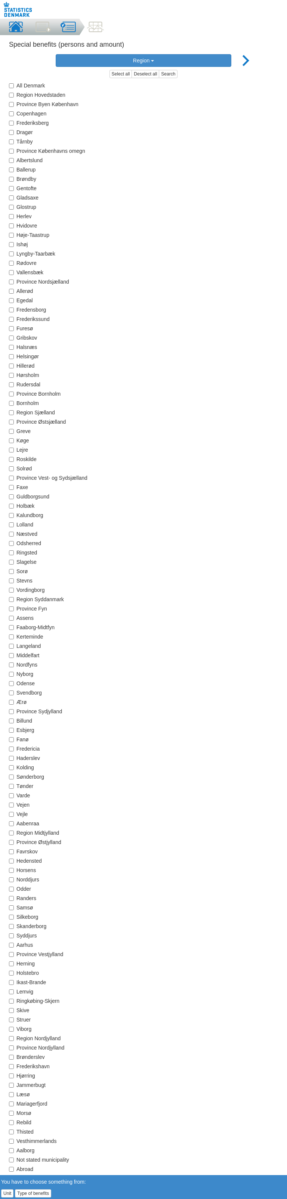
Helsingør (24, 356)
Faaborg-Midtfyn (32, 627)
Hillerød (21, 366)
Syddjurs (23, 936)
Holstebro (24, 973)
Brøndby (22, 179)
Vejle (18, 814)
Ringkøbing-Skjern (34, 1001)
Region (143, 61)
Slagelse (23, 562)
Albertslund (26, 160)
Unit (7, 1193)
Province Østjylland (35, 842)
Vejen (19, 805)
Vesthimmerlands (32, 1141)
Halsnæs (23, 347)
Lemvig (21, 992)
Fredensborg (27, 310)
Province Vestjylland (36, 954)
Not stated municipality (39, 1160)
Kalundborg (26, 515)
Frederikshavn (29, 1066)
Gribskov (23, 338)
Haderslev (24, 758)
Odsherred (25, 543)
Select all (121, 74)
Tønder (21, 786)
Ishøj (18, 244)
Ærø (18, 702)
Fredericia (24, 749)
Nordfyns (23, 665)
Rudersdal (24, 384)
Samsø (21, 908)
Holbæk (21, 506)
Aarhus (21, 945)
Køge (19, 441)
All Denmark (27, 86)
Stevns (21, 581)
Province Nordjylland (36, 1048)
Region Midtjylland (34, 833)
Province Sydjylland (35, 711)
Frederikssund (29, 319)
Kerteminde (26, 637)
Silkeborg (23, 917)
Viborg (20, 1029)
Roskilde (23, 459)
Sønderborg (26, 777)
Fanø (19, 739)
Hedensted (25, 861)
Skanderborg (27, 926)
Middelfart (24, 655)
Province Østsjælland (37, 422)
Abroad (21, 1169)
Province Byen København (43, 104)
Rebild (20, 1122)
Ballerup (22, 170)
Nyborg (21, 674)
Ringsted (23, 553)
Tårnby (21, 142)
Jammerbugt (27, 1085)
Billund (20, 721)
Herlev (20, 216)
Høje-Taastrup (29, 235)
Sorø (18, 571)
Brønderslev (26, 1057)
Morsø (20, 1113)
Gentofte (23, 188)
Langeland (25, 646)
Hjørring (22, 1076)
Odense (22, 683)
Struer (20, 1020)
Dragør (21, 132)
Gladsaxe (23, 198)
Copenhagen (27, 114)
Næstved (23, 534)
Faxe (18, 487)
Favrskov (23, 852)
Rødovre (23, 263)
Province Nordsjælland (39, 282)
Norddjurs (24, 880)
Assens (21, 618)
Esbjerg (21, 730)
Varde (19, 795)
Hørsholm (24, 375)
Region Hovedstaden (37, 95)
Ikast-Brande (27, 982)
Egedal (21, 300)
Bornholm (24, 403)
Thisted (21, 1132)
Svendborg (25, 693)
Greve (20, 431)
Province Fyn (28, 609)
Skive (19, 1010)
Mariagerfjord (28, 1104)
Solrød (20, 469)
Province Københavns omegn (47, 151)
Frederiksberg (29, 123)
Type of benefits (33, 1193)
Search (168, 74)
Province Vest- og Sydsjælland (48, 478)
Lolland (21, 525)
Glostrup (22, 207)
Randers (22, 898)
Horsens (22, 870)
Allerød (21, 291)
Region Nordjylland (35, 1038)
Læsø (19, 1094)
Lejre (18, 450)
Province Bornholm (35, 394)
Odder (20, 889)
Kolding (21, 767)
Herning (22, 964)
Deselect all (145, 74)
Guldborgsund (29, 497)
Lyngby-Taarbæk (32, 254)
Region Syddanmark (36, 599)
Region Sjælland (32, 412)
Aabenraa (24, 823)
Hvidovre (23, 226)
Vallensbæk (26, 272)
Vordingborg (27, 590)
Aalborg (21, 1150)
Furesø (21, 328)
